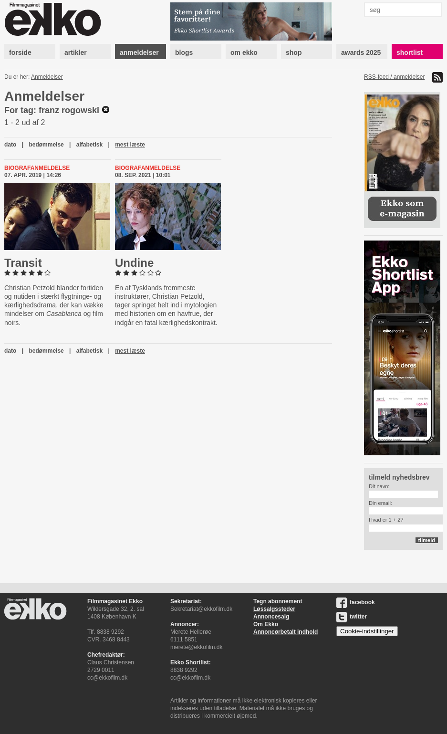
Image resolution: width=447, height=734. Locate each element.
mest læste (130, 144)
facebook (355, 602)
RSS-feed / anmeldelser (394, 76)
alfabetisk (89, 144)
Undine (134, 262)
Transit (23, 262)
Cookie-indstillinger (367, 631)
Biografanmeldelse (37, 168)
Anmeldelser (47, 76)
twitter (351, 616)
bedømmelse (46, 144)
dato (10, 144)
